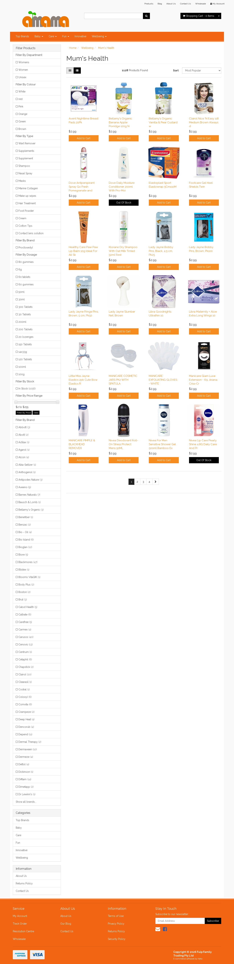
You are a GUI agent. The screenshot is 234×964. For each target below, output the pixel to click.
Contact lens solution (31, 233)
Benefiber (25, 517)
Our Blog (65, 923)
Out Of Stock (123, 202)
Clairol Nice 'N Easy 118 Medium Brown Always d (204, 122)
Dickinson (25, 771)
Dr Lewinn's (26, 794)
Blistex (23, 569)
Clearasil (25, 681)
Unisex (22, 77)
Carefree (25, 622)
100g (21, 374)
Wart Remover (26, 143)
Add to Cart (83, 138)
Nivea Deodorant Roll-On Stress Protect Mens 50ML (123, 444)
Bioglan (25, 547)
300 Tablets (25, 306)
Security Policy (116, 939)
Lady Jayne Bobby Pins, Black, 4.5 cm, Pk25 (161, 251)
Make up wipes (27, 195)
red (20, 99)
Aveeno (24, 487)
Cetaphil (25, 659)
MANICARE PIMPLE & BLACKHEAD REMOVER (82, 444)
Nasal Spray (25, 173)
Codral (24, 689)
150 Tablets (25, 344)
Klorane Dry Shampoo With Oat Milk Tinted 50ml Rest (123, 251)
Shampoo (24, 165)
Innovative (80, 36)
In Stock (27, 388)
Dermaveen (27, 749)
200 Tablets (25, 329)
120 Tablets (25, 359)
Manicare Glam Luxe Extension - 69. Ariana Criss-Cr (203, 379)
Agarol (24, 449)
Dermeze (25, 756)
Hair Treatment (27, 203)
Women (23, 69)
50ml (21, 291)
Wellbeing (99, 36)
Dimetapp (26, 786)
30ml (21, 299)
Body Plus (26, 584)
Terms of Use (116, 915)
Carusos (25, 637)
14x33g (22, 351)
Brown (22, 129)
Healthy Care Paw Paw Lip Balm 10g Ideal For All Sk (83, 251)
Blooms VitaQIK (29, 577)
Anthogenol (27, 472)
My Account (20, 915)
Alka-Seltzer (27, 464)
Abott (23, 434)
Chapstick (26, 667)
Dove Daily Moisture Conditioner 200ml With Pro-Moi (122, 186)
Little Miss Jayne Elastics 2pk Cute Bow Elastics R (83, 379)
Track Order (20, 923)
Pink (20, 106)
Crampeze (26, 711)
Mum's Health (106, 47)
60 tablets (24, 276)
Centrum (25, 652)
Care (53, 36)
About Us (171, 3)
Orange (22, 114)
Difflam (24, 779)
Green (22, 121)
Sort (176, 70)
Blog (160, 3)
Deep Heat (26, 719)
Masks (22, 180)
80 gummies (26, 262)
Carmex (24, 629)
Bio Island (26, 539)
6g (20, 269)
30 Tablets (24, 314)
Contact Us (185, 3)
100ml (22, 366)
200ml (22, 321)
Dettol (23, 764)
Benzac (24, 524)
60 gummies (26, 284)
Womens (23, 62)
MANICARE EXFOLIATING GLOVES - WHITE (163, 379)
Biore (23, 554)
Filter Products (25, 48)
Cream (22, 218)
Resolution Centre (23, 931)
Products (148, 3)
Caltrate (24, 614)
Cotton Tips (25, 225)
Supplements (26, 150)
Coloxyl (25, 696)
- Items (198, 15)
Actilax (23, 442)
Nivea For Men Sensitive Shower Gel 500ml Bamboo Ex (162, 444)
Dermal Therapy (29, 741)
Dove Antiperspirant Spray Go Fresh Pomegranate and (82, 186)
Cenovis (25, 644)
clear (36, 412)
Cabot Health (27, 607)
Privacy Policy (116, 923)
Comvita (25, 704)
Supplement (25, 158)
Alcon (23, 457)
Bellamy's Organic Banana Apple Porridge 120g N (120, 122)
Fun (65, 36)
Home (72, 47)
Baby (39, 36)
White (21, 91)
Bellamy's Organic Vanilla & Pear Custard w (163, 122)
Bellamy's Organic (31, 509)
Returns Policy (24, 883)
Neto (200, 959)
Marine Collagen (28, 188)
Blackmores (27, 562)
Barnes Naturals (29, 494)
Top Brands (22, 36)
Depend (25, 734)
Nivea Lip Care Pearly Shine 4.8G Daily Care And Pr (203, 444)
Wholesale (200, 3)
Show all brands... (26, 801)
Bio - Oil (25, 532)
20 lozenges (25, 336)
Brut (22, 599)
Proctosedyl (25, 247)
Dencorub (26, 726)
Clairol (24, 674)
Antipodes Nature (30, 479)
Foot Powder (26, 210)
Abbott (24, 427)
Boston (24, 592)
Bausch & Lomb (29, 502)
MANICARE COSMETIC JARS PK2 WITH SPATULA (123, 379)
